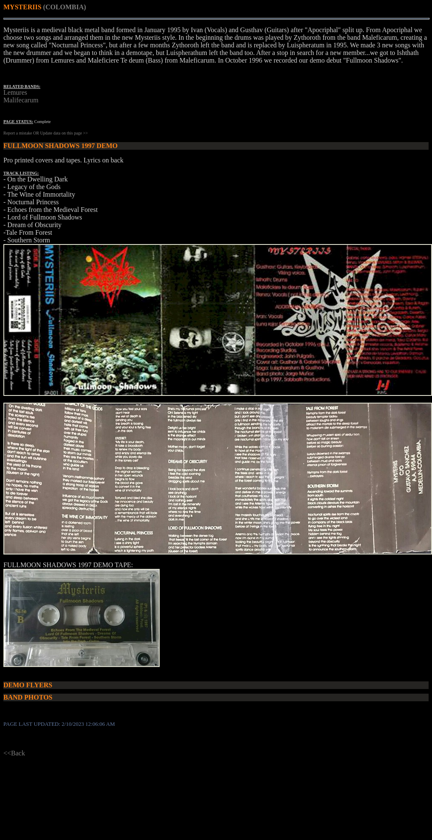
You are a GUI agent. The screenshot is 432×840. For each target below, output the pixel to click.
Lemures (15, 92)
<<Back (14, 753)
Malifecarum (21, 100)
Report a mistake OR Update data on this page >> (45, 133)
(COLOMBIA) (64, 7)
